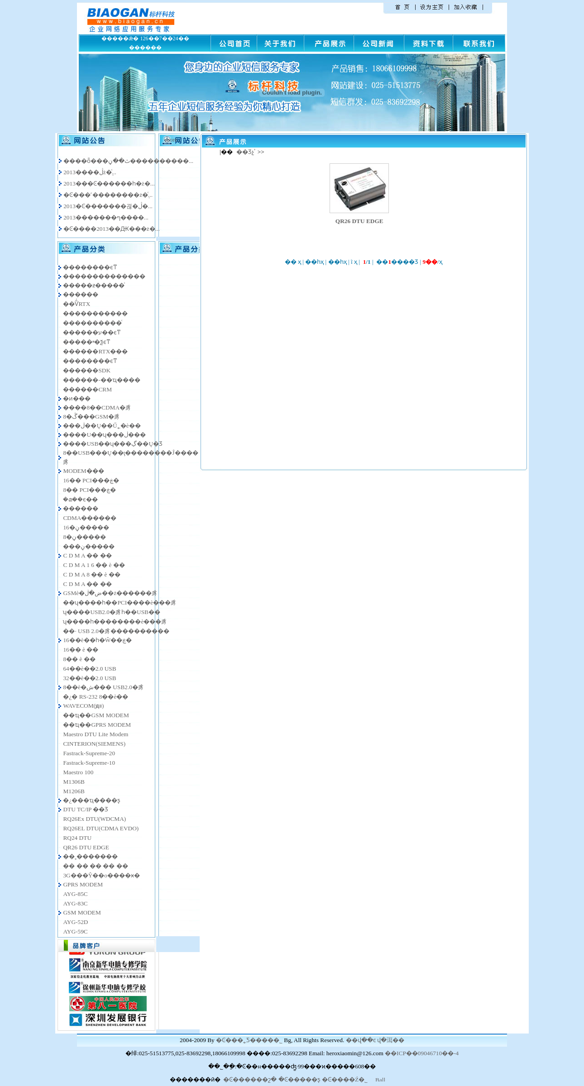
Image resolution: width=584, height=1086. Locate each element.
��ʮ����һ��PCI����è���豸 (120, 602)
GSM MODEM (82, 912)
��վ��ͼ (361, 1040)
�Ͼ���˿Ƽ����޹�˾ (249, 1040)
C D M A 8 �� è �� (91, 574)
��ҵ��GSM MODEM (96, 715)
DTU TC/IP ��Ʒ (85, 809)
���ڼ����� (89, 546)
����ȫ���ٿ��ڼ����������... (128, 160)
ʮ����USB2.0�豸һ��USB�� (111, 612)
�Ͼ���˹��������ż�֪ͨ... (108, 194)
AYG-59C (75, 931)
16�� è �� (80, 649)
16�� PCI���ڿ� (91, 480)
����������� (95, 313)
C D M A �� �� (87, 555)
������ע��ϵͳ (92, 332)
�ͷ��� (77, 398)
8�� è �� (79, 659)
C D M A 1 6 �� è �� (93, 565)
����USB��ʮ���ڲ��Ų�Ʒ (113, 443)
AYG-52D (75, 922)
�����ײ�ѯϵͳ (86, 341)
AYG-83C (75, 903)
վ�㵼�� (390, 1040)
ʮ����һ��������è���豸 (115, 621)
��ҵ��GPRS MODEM (97, 724)
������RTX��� (95, 351)
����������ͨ (92, 322)
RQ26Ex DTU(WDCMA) (94, 818)
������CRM (87, 389)
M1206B (73, 791)
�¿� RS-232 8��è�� (95, 696)
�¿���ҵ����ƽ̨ (91, 800)
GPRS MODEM (83, 884)
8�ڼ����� (84, 536)
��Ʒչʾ (246, 151)
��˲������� (90, 856)
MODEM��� (83, 470)
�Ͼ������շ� (250, 1079)
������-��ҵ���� (101, 379)
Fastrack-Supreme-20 (89, 753)
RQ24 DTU (77, 837)
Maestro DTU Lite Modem (95, 734)
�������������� (104, 276)
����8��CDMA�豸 (97, 407)
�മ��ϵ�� (80, 499)
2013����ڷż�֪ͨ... (89, 172)
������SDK (86, 370)
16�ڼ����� (86, 527)
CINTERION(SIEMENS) (94, 743)
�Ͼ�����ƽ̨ (299, 1079)
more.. (172, 139)
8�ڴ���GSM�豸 (91, 416)
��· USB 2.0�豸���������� (116, 631)
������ (80, 294)
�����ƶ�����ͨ (93, 285)
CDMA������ (89, 517)
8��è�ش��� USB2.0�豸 (103, 687)
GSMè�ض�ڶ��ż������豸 (110, 593)
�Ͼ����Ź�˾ (345, 1079)
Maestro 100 (78, 772)
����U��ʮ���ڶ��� (104, 434)
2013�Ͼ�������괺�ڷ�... (108, 206)
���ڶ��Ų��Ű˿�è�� (101, 425)
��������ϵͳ (90, 267)
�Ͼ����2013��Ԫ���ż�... (111, 228)
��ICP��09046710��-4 (422, 1053)
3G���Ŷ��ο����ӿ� (101, 875)
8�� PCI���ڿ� (89, 489)
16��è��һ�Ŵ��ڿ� (97, 640)
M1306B (73, 781)
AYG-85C (75, 894)
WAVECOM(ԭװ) (83, 705)
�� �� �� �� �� (95, 865)
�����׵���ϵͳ (90, 360)
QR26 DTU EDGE (86, 847)
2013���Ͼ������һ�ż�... (109, 183)
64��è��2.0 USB (89, 668)
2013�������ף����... (105, 217)
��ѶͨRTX (76, 303)
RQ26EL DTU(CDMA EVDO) (101, 828)
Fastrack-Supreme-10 (89, 762)
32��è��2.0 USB (89, 678)
